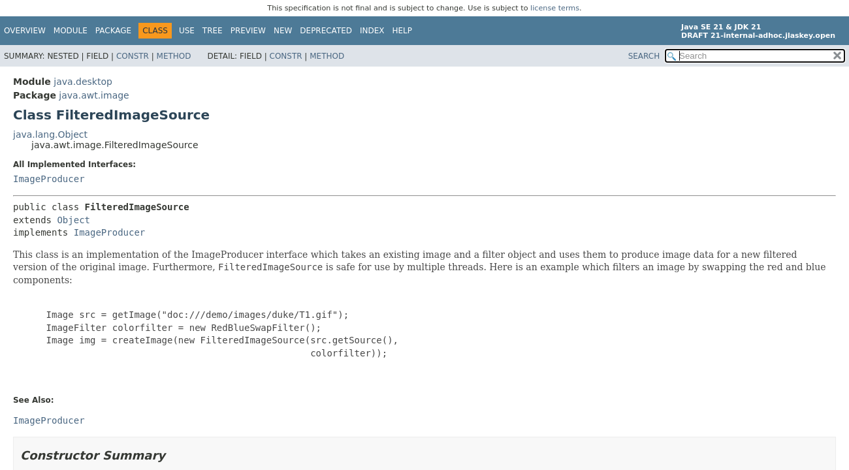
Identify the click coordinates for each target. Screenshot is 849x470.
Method (174, 56)
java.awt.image (94, 95)
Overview (25, 30)
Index (372, 30)
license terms (554, 8)
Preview (248, 30)
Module (71, 30)
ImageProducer (49, 179)
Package (113, 30)
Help (402, 30)
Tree (212, 30)
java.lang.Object (50, 134)
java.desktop (83, 81)
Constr (132, 56)
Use (187, 30)
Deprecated (326, 30)
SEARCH (644, 56)
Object (73, 220)
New (283, 30)
